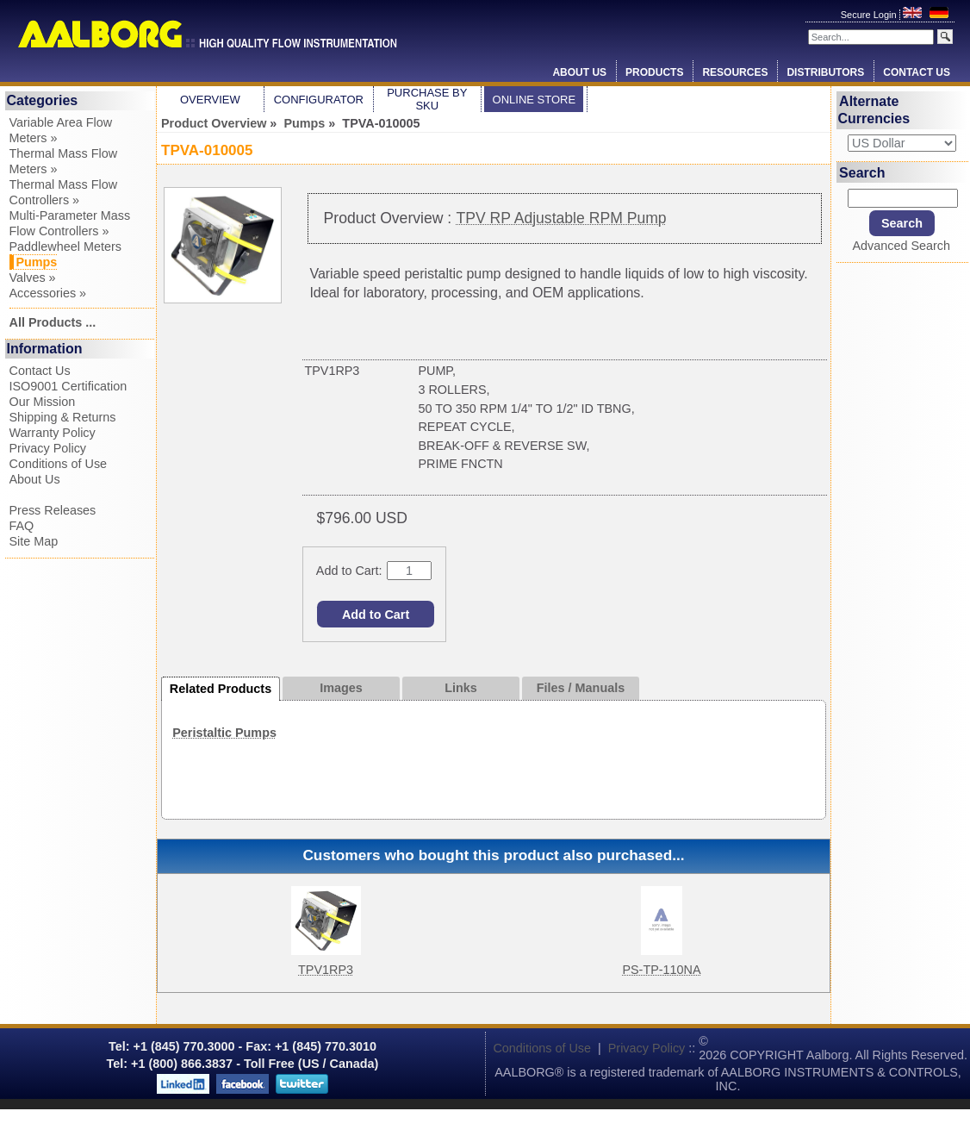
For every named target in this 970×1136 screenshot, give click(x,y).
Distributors (825, 72)
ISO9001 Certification (68, 386)
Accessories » (48, 293)
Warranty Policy (52, 433)
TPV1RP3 (325, 970)
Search (862, 172)
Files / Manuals (581, 688)
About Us (579, 72)
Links (461, 688)
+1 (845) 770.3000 (182, 1046)
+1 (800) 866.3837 (181, 1063)
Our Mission (42, 402)
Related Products (220, 689)
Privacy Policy (48, 448)
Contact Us (916, 72)
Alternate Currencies (874, 110)
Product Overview (213, 123)
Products (654, 72)
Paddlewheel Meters (65, 246)
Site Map (34, 541)
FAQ (21, 526)
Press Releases (52, 510)
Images (341, 688)
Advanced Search (901, 246)
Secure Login (870, 14)
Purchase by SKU (427, 99)
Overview (210, 99)
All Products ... (52, 322)
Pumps (304, 123)
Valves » (32, 277)
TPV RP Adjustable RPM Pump (562, 218)
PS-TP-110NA (661, 970)
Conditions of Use (58, 464)
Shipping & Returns (62, 417)
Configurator (319, 99)
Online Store (534, 99)
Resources (735, 72)
